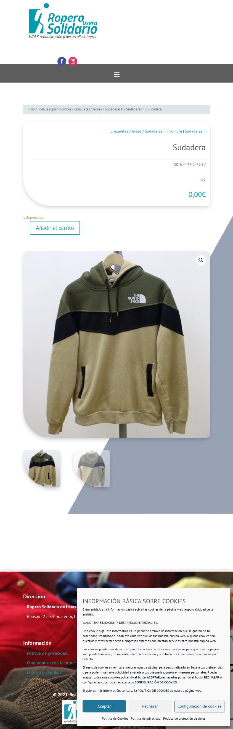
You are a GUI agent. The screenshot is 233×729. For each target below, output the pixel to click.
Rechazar (150, 706)
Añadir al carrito (55, 227)
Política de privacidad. (47, 653)
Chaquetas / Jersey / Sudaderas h (98, 109)
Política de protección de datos (184, 718)
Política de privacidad (145, 718)
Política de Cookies (115, 718)
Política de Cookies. (45, 672)
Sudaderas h (135, 109)
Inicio (31, 109)
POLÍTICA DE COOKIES (153, 690)
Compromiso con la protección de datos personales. (76, 662)
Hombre (65, 109)
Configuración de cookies (199, 706)
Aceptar (104, 706)
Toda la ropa (47, 109)
